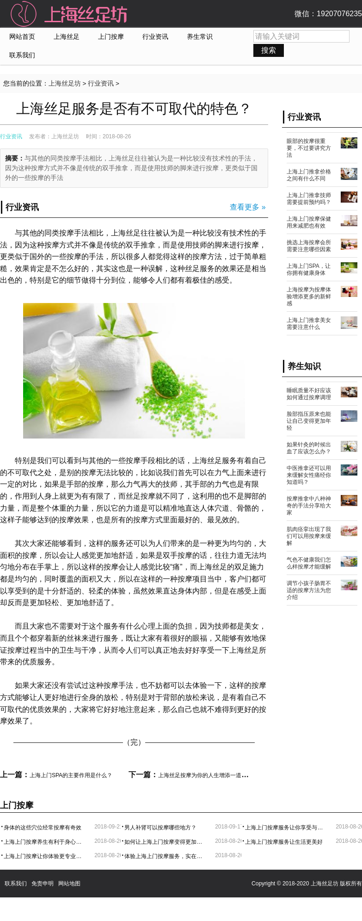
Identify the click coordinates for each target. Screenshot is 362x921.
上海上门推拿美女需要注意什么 (309, 323)
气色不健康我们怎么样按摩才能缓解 (309, 563)
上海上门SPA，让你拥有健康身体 (309, 269)
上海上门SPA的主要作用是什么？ (71, 775)
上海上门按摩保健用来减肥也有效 (309, 222)
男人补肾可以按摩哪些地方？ (160, 827)
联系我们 (22, 55)
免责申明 (42, 883)
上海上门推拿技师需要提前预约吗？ (309, 198)
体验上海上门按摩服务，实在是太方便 (165, 856)
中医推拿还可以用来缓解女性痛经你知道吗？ (309, 475)
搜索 (268, 50)
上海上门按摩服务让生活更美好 (284, 842)
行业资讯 (155, 36)
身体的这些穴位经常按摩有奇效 (42, 827)
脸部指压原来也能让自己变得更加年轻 (309, 421)
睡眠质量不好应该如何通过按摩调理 (309, 394)
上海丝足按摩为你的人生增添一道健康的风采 (213, 775)
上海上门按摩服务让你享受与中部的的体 (285, 827)
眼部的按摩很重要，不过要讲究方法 (309, 148)
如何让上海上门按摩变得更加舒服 (165, 842)
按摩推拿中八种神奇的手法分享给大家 (309, 505)
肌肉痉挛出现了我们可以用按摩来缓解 (309, 536)
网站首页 (22, 36)
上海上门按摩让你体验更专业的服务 (44, 856)
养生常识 (200, 36)
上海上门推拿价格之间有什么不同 (309, 175)
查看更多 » (247, 207)
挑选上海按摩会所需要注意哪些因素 (309, 246)
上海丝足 (67, 36)
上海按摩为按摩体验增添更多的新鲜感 (309, 296)
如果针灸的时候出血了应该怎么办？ (309, 448)
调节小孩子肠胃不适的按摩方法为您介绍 (309, 590)
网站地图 (69, 883)
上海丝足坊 (65, 83)
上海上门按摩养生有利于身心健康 (44, 842)
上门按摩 (111, 36)
